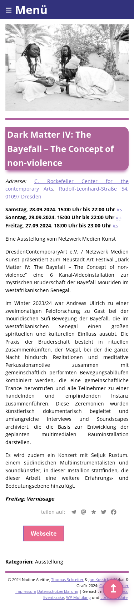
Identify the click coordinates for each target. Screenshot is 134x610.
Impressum (25, 591)
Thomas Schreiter (67, 579)
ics (119, 209)
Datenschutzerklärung (57, 591)
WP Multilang (78, 597)
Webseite (43, 533)
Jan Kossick (99, 579)
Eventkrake (53, 597)
